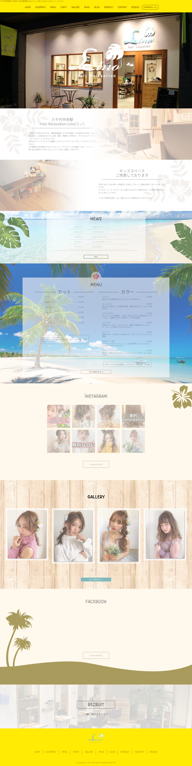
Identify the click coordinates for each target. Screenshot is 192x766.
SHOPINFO (40, 7)
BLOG (97, 7)
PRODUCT (108, 7)
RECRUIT (135, 7)
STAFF (64, 7)
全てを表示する (96, 579)
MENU (53, 7)
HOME (28, 7)
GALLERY (75, 7)
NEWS (87, 7)
